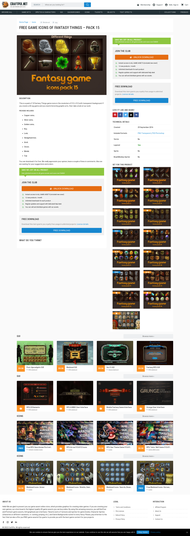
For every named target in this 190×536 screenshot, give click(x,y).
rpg (54, 22)
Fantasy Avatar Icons (35, 450)
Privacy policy (155, 532)
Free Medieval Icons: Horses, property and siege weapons (159, 487)
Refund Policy (120, 515)
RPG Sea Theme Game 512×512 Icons (119, 447)
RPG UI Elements (33, 407)
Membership (143, 5)
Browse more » (148, 336)
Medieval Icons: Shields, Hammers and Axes (79, 487)
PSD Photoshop (158, 133)
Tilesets (99, 12)
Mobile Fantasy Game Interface (119, 407)
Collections (170, 12)
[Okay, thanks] (187, 532)
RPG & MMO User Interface (77, 407)
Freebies (184, 12)
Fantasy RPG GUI (153, 367)
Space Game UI (113, 370)
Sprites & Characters (45, 12)
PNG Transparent (144, 133)
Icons (87, 12)
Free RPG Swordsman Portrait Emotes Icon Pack (39, 447)
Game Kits (26, 12)
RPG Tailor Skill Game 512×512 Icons (159, 447)
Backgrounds (74, 12)
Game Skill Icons (153, 450)
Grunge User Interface (155, 407)
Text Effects (126, 12)
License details (82, 224)
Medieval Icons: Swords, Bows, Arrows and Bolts (119, 487)
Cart (184, 5)
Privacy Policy (120, 519)
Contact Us (159, 519)
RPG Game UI (32, 370)
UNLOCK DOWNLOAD (62, 188)
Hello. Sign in (171, 5)
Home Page (23, 22)
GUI (61, 12)
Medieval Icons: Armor (36, 487)
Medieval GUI (72, 367)
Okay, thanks (143, 532)
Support (158, 5)
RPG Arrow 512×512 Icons (77, 447)
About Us (158, 511)
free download (61, 230)
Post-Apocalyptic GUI (35, 367)
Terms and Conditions (123, 507)
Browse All (7, 12)
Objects (111, 12)
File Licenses (120, 511)
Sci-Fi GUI (110, 367)
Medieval (45, 22)
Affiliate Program (160, 507)
